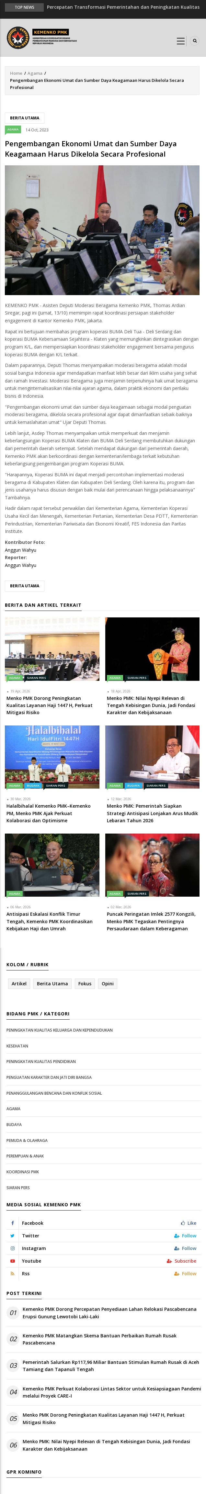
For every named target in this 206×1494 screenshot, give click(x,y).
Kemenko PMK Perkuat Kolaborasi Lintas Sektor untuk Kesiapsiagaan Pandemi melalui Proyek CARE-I (112, 1392)
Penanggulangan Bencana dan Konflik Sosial (54, 1093)
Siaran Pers (36, 678)
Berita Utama (24, 118)
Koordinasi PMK (22, 1172)
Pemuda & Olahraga (27, 1140)
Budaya (33, 785)
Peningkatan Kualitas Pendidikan (41, 1061)
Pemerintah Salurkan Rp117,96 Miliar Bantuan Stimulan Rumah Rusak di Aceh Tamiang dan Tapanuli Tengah (111, 1365)
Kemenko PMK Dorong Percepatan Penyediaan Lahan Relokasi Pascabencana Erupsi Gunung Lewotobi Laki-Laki (110, 1312)
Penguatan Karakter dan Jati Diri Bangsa (49, 1077)
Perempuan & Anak (25, 1156)
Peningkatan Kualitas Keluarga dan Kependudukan (59, 1030)
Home (16, 73)
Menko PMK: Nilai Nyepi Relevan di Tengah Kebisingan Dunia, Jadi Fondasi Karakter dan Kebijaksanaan (106, 1445)
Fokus (84, 983)
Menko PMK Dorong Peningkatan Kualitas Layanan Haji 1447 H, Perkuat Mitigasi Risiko (104, 1418)
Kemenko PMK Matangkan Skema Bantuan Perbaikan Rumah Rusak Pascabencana (100, 1339)
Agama (35, 73)
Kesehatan (17, 1046)
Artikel (19, 983)
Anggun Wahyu (20, 550)
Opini (108, 983)
